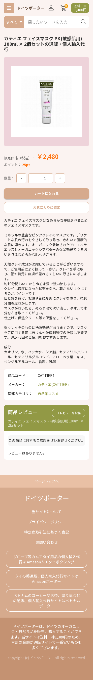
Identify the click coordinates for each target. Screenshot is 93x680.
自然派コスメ (48, 393)
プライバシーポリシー (46, 521)
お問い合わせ (46, 542)
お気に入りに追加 (47, 207)
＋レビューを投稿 (69, 413)
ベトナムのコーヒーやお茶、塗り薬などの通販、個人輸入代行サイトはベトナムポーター (46, 600)
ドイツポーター (31, 8)
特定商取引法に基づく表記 (46, 532)
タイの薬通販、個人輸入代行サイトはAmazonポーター (46, 578)
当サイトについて (47, 511)
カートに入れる (46, 193)
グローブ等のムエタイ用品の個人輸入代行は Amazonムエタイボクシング (46, 559)
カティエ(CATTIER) (53, 384)
